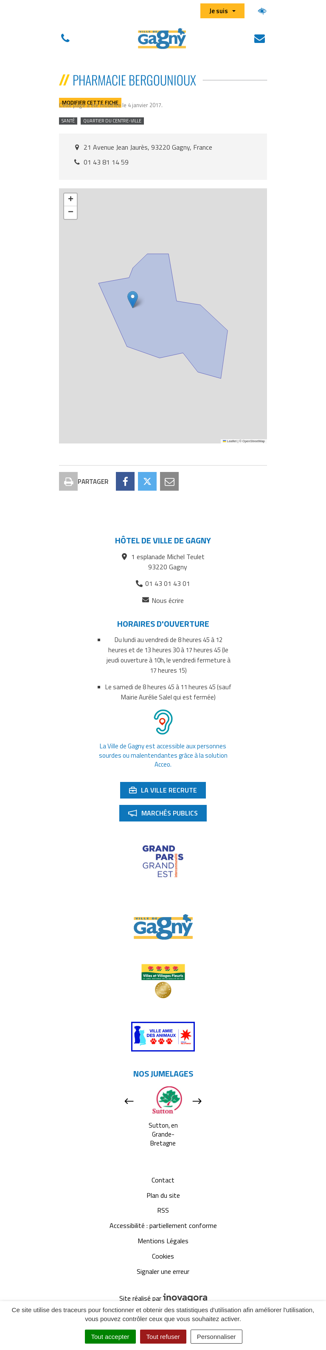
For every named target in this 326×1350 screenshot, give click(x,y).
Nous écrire (163, 600)
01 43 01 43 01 (163, 583)
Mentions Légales (163, 1241)
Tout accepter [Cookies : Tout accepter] (110, 1336)
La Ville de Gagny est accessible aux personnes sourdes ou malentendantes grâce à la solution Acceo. (163, 755)
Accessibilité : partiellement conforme (163, 1225)
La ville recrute (167, 792)
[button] (132, 299)
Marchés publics (167, 814)
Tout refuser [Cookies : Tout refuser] (163, 1336)
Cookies (163, 1256)
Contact (163, 1180)
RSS (163, 1210)
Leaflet (229, 441)
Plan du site (163, 1195)
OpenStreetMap (253, 441)
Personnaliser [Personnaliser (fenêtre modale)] (216, 1336)
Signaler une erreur (163, 1271)
